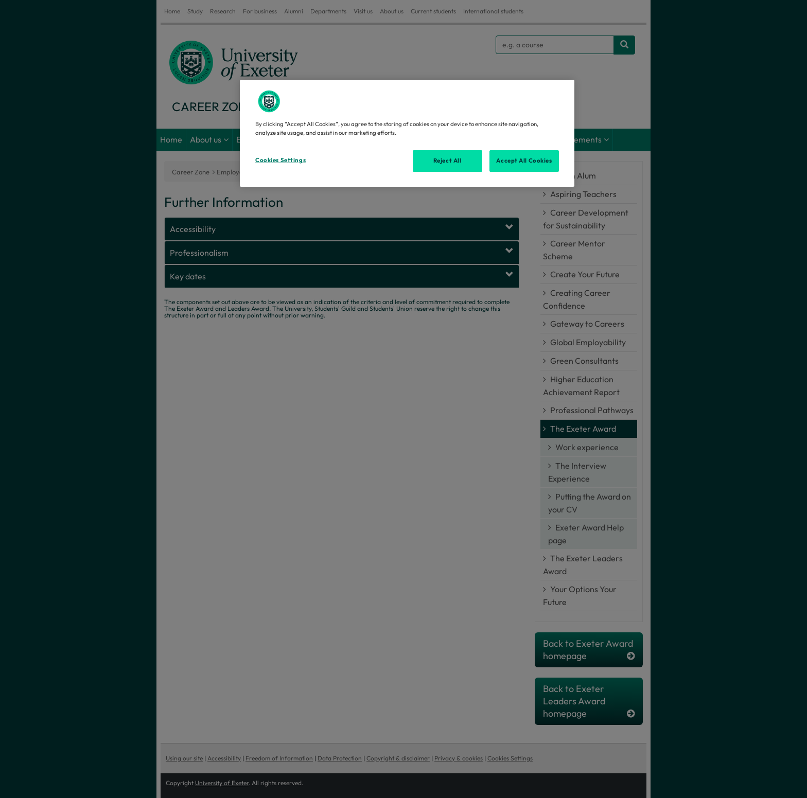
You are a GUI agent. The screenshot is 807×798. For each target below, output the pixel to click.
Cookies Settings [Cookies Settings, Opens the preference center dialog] (280, 160)
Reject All (447, 160)
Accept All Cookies (524, 160)
